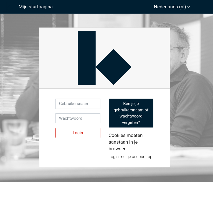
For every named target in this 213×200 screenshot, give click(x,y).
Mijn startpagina (36, 6)
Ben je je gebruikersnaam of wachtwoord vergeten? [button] (131, 113)
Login (78, 132)
